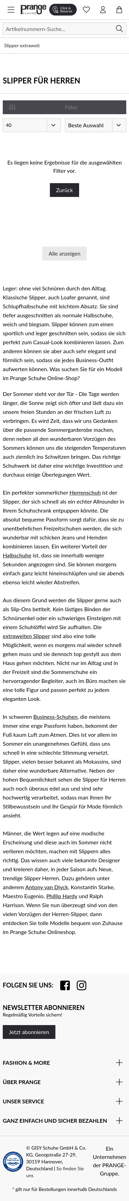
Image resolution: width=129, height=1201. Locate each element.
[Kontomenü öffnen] (103, 10)
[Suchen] (64, 28)
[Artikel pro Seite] (32, 125)
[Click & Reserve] (63, 10)
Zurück (64, 190)
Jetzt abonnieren (29, 1032)
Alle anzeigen (64, 253)
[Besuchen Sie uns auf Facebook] (61, 985)
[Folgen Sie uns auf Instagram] (78, 985)
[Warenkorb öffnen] (119, 10)
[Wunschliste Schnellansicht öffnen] (86, 10)
